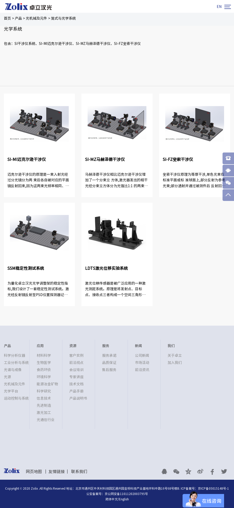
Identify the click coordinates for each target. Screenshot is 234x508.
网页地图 (34, 471)
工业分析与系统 (16, 362)
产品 (18, 18)
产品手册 (76, 391)
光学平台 (11, 391)
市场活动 (142, 362)
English (124, 499)
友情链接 (56, 471)
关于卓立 (175, 355)
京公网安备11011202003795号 (126, 493)
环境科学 (44, 377)
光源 (7, 377)
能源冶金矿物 (47, 384)
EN (219, 6)
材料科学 (44, 355)
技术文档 (76, 384)
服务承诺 (109, 355)
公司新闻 (142, 355)
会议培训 (76, 370)
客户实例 (76, 355)
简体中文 (111, 499)
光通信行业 (45, 420)
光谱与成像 (13, 370)
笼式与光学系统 (63, 18)
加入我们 (175, 362)
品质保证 (109, 362)
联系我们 (79, 471)
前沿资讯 (142, 370)
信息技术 (44, 398)
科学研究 (44, 391)
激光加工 (44, 412)
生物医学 (44, 362)
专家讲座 (76, 377)
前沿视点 (76, 362)
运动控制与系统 (16, 398)
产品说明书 (78, 398)
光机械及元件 (36, 18)
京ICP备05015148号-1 (213, 488)
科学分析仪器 (14, 355)
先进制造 (44, 405)
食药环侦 (44, 370)
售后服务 (109, 370)
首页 (7, 18)
